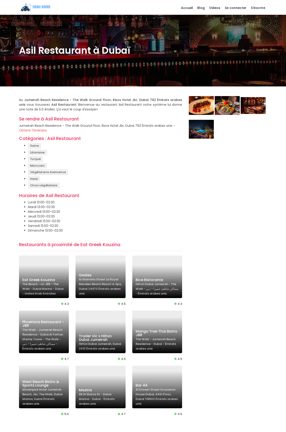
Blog (201, 8)
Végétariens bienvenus (48, 172)
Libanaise (37, 152)
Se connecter (235, 8)
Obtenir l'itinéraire (33, 130)
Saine (34, 146)
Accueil (187, 8)
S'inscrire (258, 8)
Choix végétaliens (44, 185)
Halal (34, 179)
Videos (214, 8)
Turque (35, 159)
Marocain (37, 165)
